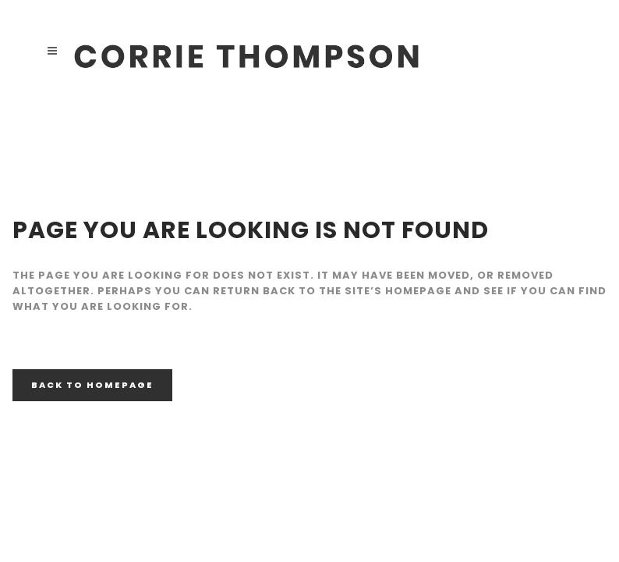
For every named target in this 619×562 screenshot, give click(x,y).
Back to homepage (92, 385)
